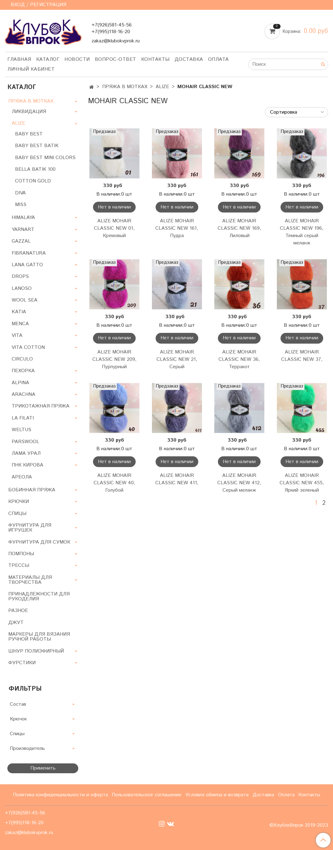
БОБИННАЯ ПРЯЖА (31, 489)
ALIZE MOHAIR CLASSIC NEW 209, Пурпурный (114, 359)
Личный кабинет (31, 69)
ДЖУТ (16, 622)
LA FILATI (23, 418)
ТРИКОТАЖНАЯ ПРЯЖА (40, 406)
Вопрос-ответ (115, 59)
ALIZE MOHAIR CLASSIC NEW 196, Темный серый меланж (301, 232)
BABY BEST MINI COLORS (45, 157)
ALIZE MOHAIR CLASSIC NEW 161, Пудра (176, 228)
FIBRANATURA (29, 253)
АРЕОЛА (22, 477)
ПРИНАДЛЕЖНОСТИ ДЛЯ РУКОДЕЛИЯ (39, 596)
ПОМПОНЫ (21, 553)
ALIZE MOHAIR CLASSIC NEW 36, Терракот (239, 359)
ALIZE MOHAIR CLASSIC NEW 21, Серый (177, 359)
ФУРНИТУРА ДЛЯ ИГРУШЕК (29, 528)
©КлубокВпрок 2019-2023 (298, 825)
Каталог (48, 59)
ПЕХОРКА (23, 370)
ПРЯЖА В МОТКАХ (124, 86)
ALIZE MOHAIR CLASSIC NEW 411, (177, 479)
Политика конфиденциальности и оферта (60, 794)
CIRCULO (22, 359)
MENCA (20, 323)
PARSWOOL (25, 441)
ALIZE (162, 86)
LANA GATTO (27, 264)
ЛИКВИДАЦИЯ (29, 111)
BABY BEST (29, 134)
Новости (77, 59)
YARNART (23, 229)
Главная (19, 59)
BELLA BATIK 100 (35, 169)
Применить (43, 768)
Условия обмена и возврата (217, 794)
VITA (17, 335)
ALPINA (20, 382)
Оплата (218, 59)
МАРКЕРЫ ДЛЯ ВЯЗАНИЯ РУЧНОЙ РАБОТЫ (39, 637)
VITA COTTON (28, 347)
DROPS (20, 276)
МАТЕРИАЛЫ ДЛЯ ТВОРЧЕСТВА (30, 580)
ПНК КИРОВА (27, 465)
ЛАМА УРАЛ (26, 453)
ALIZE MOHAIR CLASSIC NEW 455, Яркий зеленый (302, 483)
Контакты (155, 59)
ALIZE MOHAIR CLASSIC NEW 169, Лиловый (239, 228)
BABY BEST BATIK (37, 145)
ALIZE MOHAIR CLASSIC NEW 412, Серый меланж (239, 483)
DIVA (20, 193)
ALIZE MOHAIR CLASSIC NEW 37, (302, 356)
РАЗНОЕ (18, 610)
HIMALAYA (23, 217)
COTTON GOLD (33, 181)
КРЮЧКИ (18, 501)
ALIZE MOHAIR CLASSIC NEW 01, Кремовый (114, 228)
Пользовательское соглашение (146, 794)
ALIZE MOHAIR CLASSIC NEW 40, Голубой (114, 483)
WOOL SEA (24, 300)
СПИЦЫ (17, 513)
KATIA (19, 311)
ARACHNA (23, 394)
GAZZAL (21, 241)
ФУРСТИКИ (22, 662)
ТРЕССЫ (18, 565)
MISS (20, 204)
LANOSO (22, 288)
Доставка (189, 59)
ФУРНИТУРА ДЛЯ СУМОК (39, 542)
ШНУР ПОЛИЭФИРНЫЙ (36, 651)
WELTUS (21, 429)
